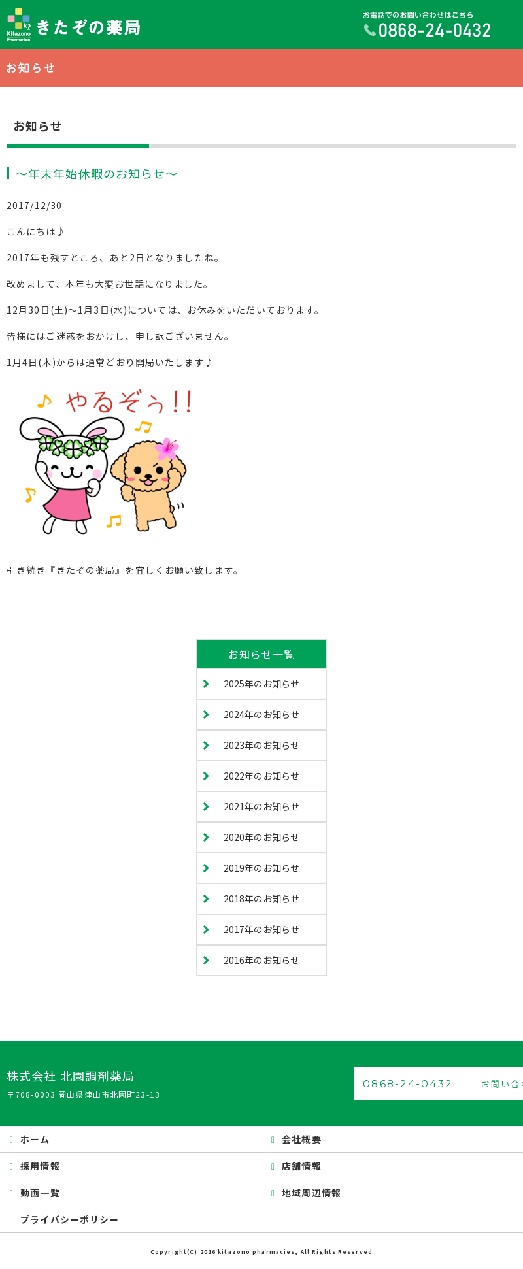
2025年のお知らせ (261, 683)
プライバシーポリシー (69, 1219)
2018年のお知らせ (261, 898)
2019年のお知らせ (261, 867)
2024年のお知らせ (261, 714)
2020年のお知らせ (261, 837)
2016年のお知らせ (261, 959)
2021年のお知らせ (261, 806)
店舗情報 (301, 1165)
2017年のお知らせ (261, 929)
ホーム (35, 1138)
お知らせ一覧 (261, 654)
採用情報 (39, 1165)
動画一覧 (39, 1192)
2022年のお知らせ (261, 775)
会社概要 (301, 1138)
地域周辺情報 (311, 1192)
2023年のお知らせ (261, 744)
